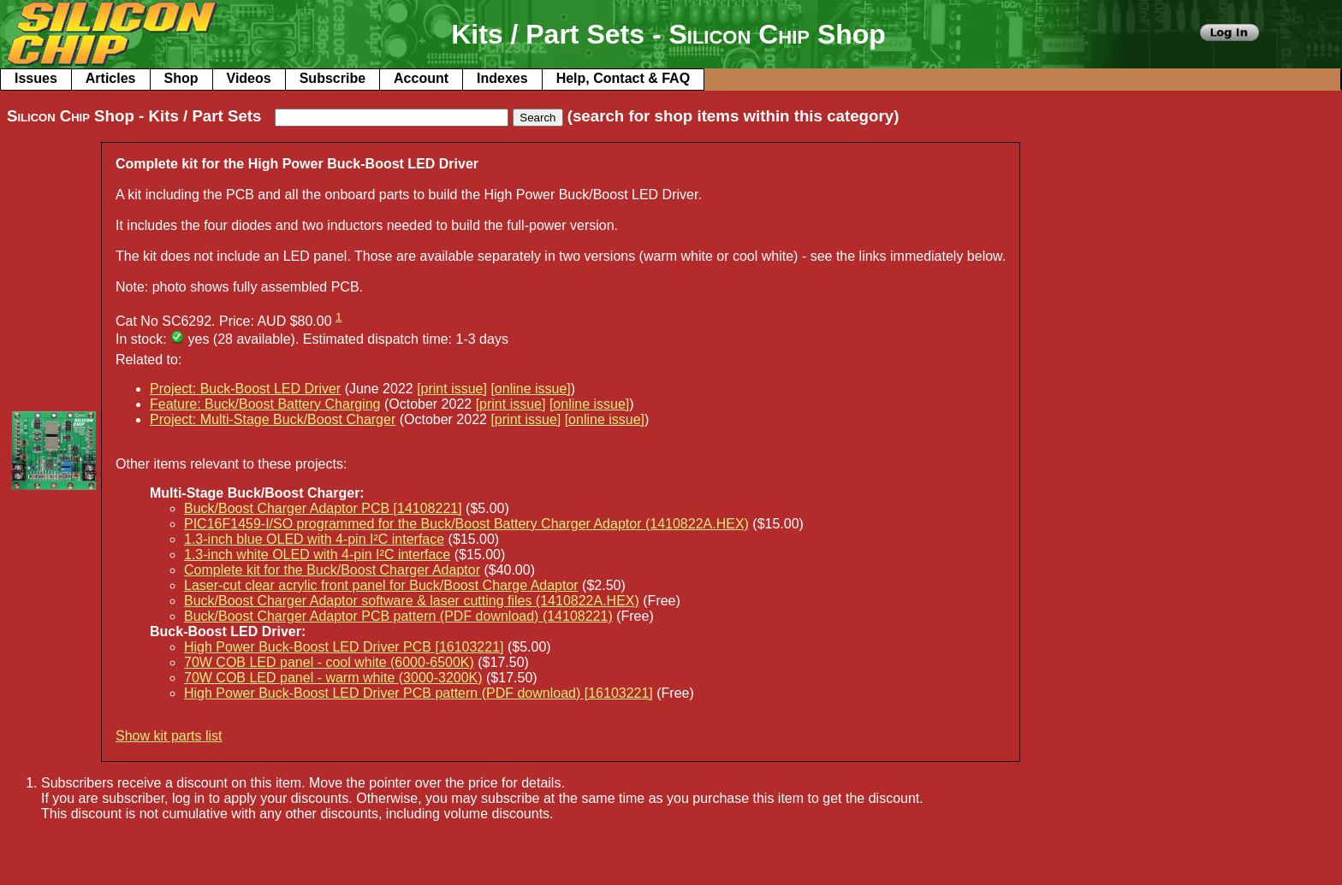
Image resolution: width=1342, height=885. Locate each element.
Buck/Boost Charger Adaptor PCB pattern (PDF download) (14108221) (398, 616)
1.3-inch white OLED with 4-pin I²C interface (317, 554)
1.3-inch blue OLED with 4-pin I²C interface (314, 539)
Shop (181, 78)
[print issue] (452, 388)
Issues (36, 78)
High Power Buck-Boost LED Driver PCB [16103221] (344, 647)
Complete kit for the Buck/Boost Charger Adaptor (332, 570)
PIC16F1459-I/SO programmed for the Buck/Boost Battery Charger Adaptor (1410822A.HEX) (466, 523)
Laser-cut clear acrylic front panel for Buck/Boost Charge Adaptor (381, 585)
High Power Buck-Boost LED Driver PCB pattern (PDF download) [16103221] (418, 693)
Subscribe (332, 78)
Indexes (502, 78)
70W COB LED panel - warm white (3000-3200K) (333, 677)
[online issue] (530, 388)
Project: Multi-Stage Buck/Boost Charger (272, 419)
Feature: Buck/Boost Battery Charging (265, 404)
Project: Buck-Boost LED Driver (245, 388)
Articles (111, 78)
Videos (249, 78)
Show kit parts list (169, 736)
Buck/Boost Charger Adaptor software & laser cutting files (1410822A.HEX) (411, 600)
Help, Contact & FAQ (623, 78)
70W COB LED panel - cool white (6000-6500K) (329, 662)
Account (421, 78)
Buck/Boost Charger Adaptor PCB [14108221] (323, 508)
